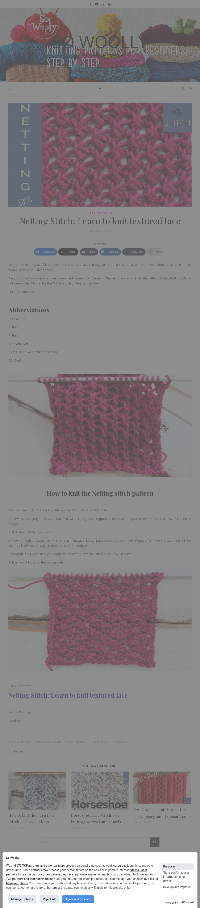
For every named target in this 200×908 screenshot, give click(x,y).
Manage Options (17, 883)
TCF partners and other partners (43, 865)
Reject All (49, 899)
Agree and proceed (78, 899)
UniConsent (186, 902)
